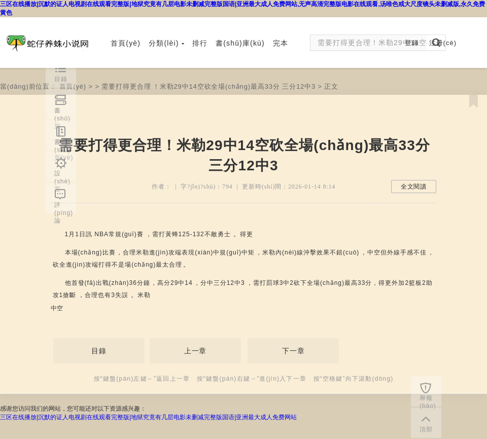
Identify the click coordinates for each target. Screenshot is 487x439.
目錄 (99, 351)
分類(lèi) (166, 43)
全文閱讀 (414, 186)
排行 (199, 43)
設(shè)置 (62, 176)
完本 (280, 43)
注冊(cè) (443, 43)
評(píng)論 (63, 207)
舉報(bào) (428, 400)
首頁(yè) (126, 43)
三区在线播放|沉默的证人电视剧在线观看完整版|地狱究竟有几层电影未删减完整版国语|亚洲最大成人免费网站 (148, 417)
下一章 (293, 351)
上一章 (195, 351)
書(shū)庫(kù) (240, 43)
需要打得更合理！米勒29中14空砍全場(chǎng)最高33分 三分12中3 (208, 86)
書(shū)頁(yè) (63, 144)
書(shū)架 (62, 113)
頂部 (426, 429)
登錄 (412, 43)
